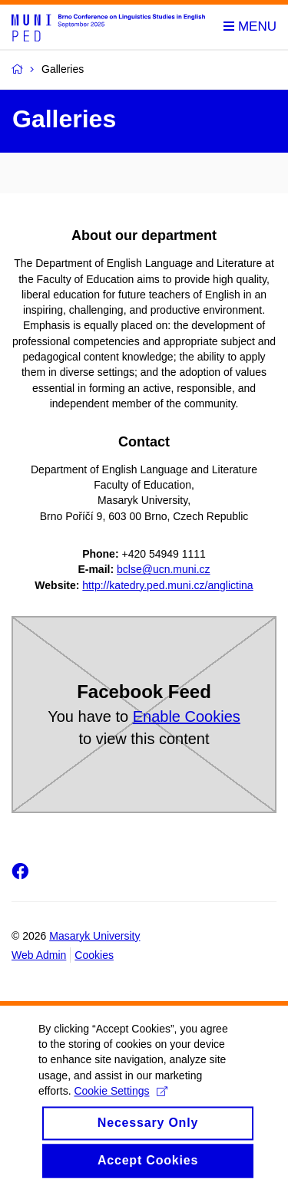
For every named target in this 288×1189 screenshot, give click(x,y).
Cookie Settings (120, 1108)
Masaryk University (94, 936)
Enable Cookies (186, 716)
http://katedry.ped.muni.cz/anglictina (167, 585)
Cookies (94, 955)
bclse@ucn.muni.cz (163, 569)
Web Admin (39, 955)
